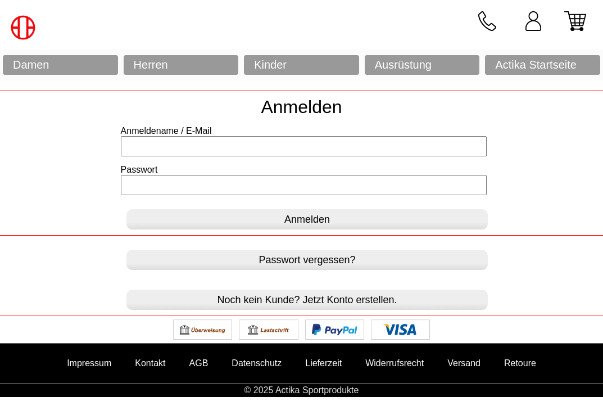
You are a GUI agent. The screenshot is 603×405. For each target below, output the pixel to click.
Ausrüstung (403, 64)
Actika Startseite (536, 64)
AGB (198, 363)
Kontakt (150, 363)
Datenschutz (257, 363)
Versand (463, 363)
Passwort (139, 169)
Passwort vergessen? (307, 260)
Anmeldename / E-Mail (166, 131)
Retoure (520, 363)
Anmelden (307, 219)
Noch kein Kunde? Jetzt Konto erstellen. (307, 299)
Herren (151, 64)
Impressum (89, 363)
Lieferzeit (323, 363)
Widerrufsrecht (394, 363)
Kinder (270, 64)
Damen (31, 64)
